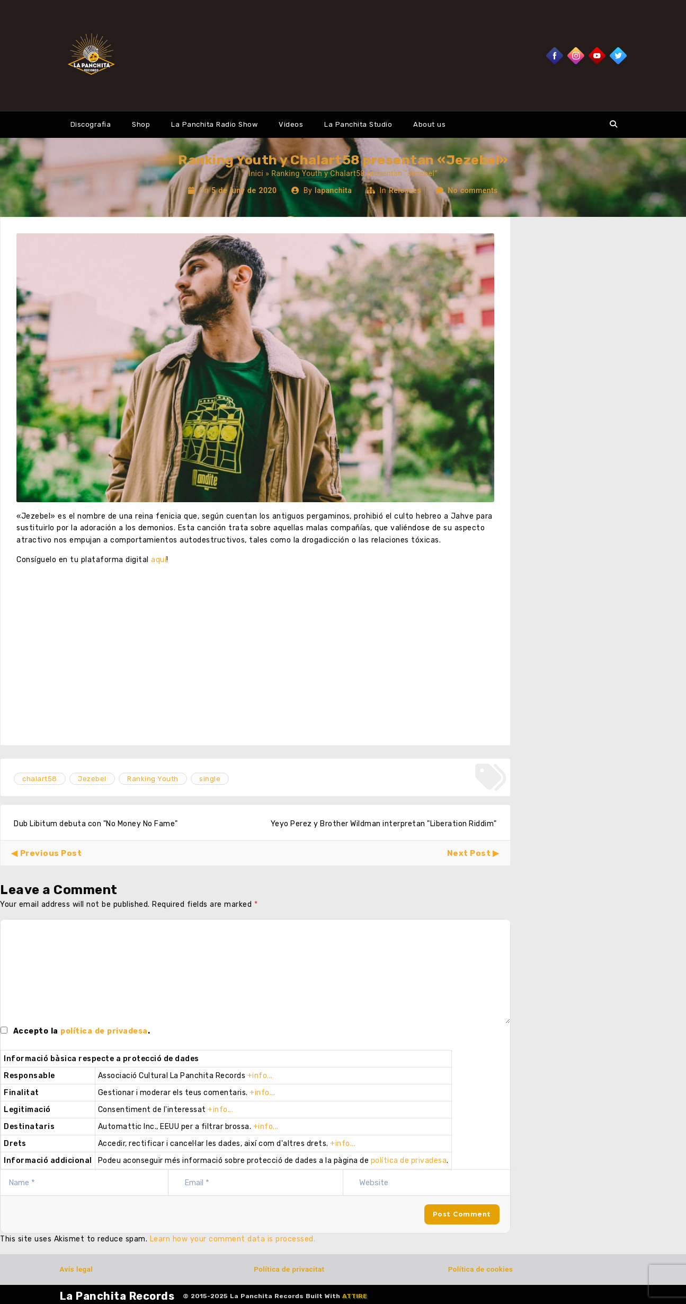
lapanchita (333, 190)
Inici (255, 173)
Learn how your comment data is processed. (233, 1239)
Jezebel (92, 779)
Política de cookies (480, 1269)
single (209, 779)
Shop (141, 124)
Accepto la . (81, 1031)
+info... (260, 1075)
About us (429, 124)
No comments (473, 190)
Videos (291, 124)
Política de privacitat (289, 1269)
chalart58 (39, 779)
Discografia (90, 124)
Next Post (469, 853)
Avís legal (76, 1269)
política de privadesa (104, 1031)
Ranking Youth (153, 779)
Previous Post (51, 853)
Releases (405, 190)
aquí (158, 559)
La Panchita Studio (358, 124)
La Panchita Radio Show (214, 124)
